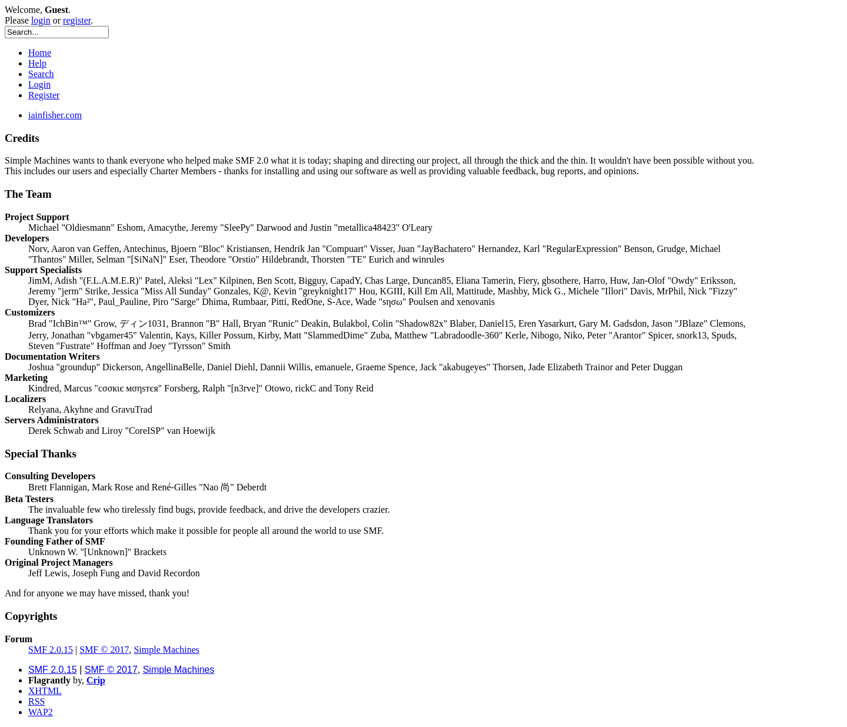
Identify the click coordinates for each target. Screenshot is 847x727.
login (41, 20)
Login (39, 84)
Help (37, 63)
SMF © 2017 (104, 650)
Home (39, 53)
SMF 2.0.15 (50, 650)
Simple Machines (166, 650)
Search (41, 74)
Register (43, 95)
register (77, 20)
